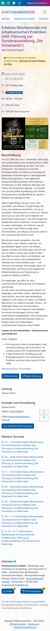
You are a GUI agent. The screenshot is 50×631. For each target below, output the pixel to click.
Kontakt (43, 18)
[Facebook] (3, 3)
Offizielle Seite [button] (10, 376)
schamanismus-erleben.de (15, 584)
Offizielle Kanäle (17, 624)
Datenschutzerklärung (25, 627)
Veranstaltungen (24, 18)
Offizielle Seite (12, 105)
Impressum (33, 624)
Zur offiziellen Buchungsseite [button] (17, 426)
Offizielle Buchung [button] (32, 376)
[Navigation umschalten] (44, 12)
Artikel (6, 18)
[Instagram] (8, 3)
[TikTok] (19, 3)
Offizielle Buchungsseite (17, 111)
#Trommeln (25, 368)
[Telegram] (14, 3)
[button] (43, 412)
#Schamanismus (10, 368)
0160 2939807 (16, 411)
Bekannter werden (37, 3)
